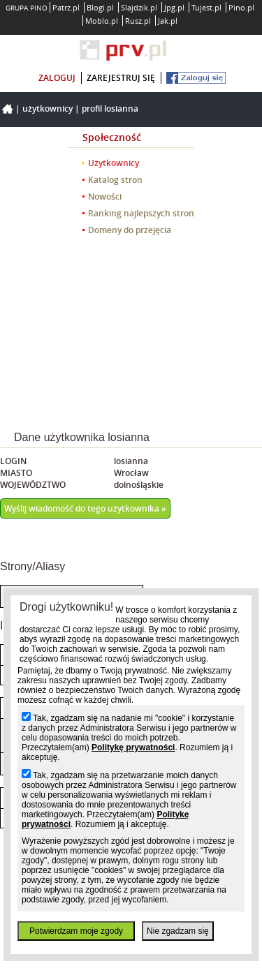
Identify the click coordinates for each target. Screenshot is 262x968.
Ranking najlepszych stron (141, 213)
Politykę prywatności (133, 747)
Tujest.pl (206, 7)
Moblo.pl (101, 20)
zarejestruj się (121, 78)
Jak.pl (167, 20)
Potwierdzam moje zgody (76, 931)
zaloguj (56, 78)
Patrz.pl (66, 7)
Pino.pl (241, 7)
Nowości (105, 196)
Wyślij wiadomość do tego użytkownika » (85, 508)
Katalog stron (115, 180)
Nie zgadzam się (178, 931)
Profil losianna (110, 108)
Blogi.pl (100, 7)
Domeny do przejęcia (129, 230)
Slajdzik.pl (139, 7)
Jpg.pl (174, 7)
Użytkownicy (47, 108)
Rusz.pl (138, 20)
